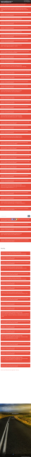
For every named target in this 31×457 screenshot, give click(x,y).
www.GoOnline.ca (27, 456)
